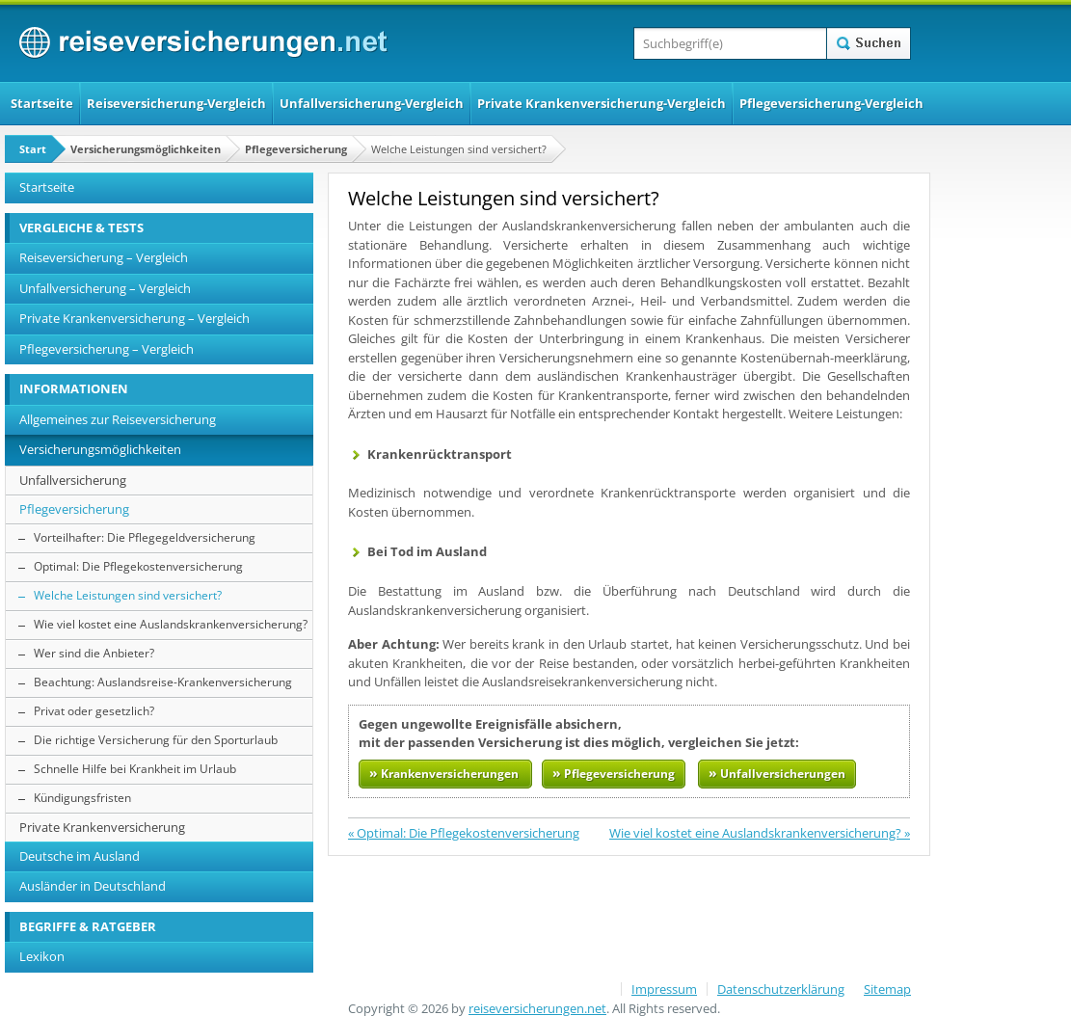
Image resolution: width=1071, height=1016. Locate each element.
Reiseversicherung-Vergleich (176, 103)
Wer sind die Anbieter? (94, 653)
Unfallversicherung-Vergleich (372, 103)
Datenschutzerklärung (780, 989)
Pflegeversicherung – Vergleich (106, 349)
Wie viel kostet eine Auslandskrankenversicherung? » (759, 833)
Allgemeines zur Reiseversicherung (117, 419)
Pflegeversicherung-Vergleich (831, 103)
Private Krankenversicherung (102, 827)
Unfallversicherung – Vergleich (105, 288)
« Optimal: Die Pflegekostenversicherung (463, 833)
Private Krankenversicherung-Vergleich (601, 103)
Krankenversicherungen (445, 772)
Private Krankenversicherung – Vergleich (134, 318)
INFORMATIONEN (73, 388)
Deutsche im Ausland (79, 856)
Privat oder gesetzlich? (94, 711)
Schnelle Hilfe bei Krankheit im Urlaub (135, 769)
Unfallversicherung (72, 480)
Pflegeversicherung (296, 149)
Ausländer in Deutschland (92, 886)
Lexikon (42, 956)
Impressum (664, 989)
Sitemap (887, 989)
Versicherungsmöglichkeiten (145, 149)
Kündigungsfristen (82, 797)
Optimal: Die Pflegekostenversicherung (138, 566)
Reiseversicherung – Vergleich (103, 257)
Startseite (42, 103)
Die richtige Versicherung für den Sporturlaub (156, 740)
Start (32, 149)
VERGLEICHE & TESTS (81, 227)
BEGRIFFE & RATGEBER (87, 926)
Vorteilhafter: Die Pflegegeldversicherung (144, 537)
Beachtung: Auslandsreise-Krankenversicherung (163, 682)
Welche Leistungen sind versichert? (128, 595)
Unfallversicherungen (777, 772)
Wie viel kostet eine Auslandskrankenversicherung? (171, 624)
